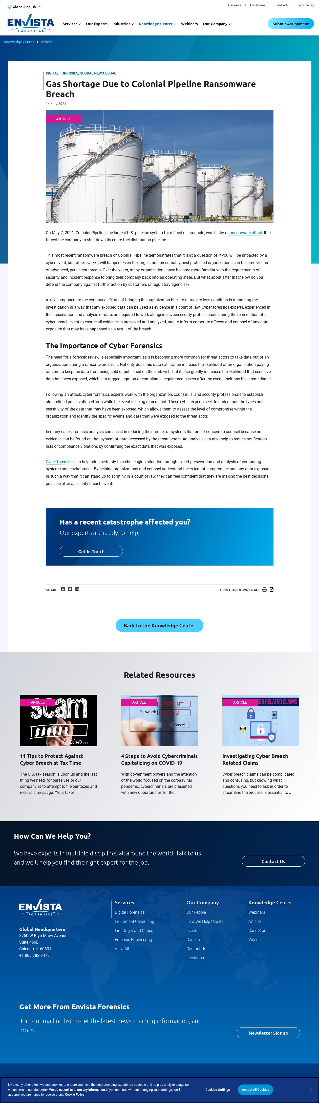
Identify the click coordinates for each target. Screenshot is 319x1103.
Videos (254, 939)
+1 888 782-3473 (34, 955)
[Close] (310, 1089)
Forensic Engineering (133, 939)
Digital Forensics (129, 912)
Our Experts (97, 23)
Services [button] (70, 23)
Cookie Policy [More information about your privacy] (74, 1095)
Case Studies (259, 930)
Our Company (202, 902)
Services (124, 902)
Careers (234, 5)
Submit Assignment (291, 23)
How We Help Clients (204, 921)
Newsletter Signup (268, 1033)
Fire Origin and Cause (134, 930)
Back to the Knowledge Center (159, 625)
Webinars (189, 23)
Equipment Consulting (134, 921)
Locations (257, 5)
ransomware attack (245, 232)
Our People (196, 912)
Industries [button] (121, 23)
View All (122, 948)
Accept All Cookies (255, 1090)
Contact (280, 5)
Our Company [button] (215, 23)
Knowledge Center (19, 41)
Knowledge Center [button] (156, 23)
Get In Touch (91, 551)
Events (192, 930)
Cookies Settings (217, 1090)
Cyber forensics (59, 461)
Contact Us (273, 861)
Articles (47, 41)
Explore (305, 5)
